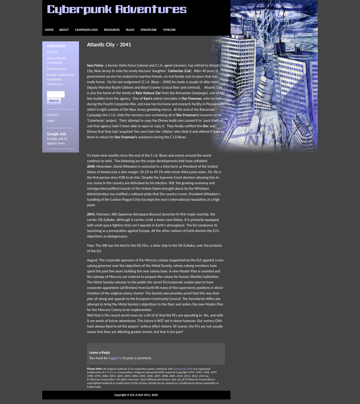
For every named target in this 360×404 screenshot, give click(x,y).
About (64, 30)
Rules (130, 30)
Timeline (169, 30)
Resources (112, 30)
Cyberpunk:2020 (183, 368)
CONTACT (53, 115)
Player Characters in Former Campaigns (60, 79)
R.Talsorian (111, 372)
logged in (115, 358)
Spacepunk (149, 30)
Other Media (56, 69)
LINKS (50, 121)
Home (49, 30)
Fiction (52, 52)
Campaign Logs (86, 30)
